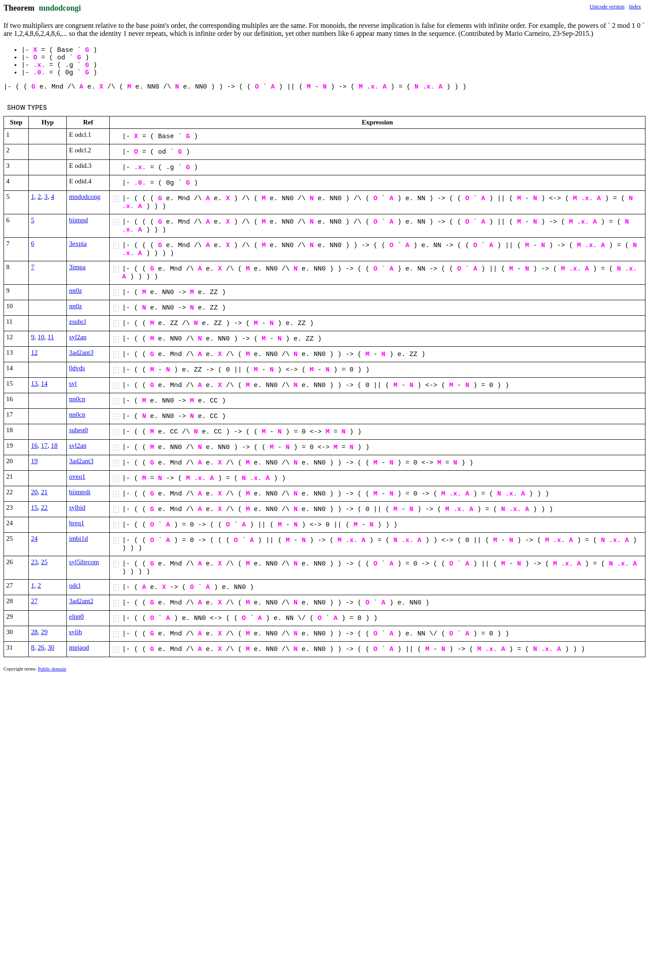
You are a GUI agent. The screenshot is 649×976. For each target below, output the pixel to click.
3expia (78, 243)
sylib (75, 631)
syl (73, 383)
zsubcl (77, 321)
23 (34, 561)
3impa (77, 267)
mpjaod (79, 647)
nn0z (75, 290)
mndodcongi (60, 8)
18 (54, 445)
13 (34, 383)
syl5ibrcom (84, 561)
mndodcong (84, 196)
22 (44, 507)
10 (41, 337)
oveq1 (77, 476)
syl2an (77, 337)
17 (44, 445)
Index (635, 7)
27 (34, 600)
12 (34, 352)
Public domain (52, 668)
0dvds (77, 368)
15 (34, 507)
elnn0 (76, 616)
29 (44, 631)
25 (44, 561)
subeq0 (78, 430)
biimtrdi (79, 492)
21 (44, 492)
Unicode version (607, 7)
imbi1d (78, 538)
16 (34, 445)
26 (41, 647)
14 (44, 383)
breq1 (76, 523)
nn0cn (77, 399)
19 (34, 461)
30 (51, 647)
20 (34, 492)
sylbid (77, 507)
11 (51, 337)
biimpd (78, 220)
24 (34, 538)
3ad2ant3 (81, 352)
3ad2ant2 (81, 600)
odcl (75, 585)
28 (34, 631)
